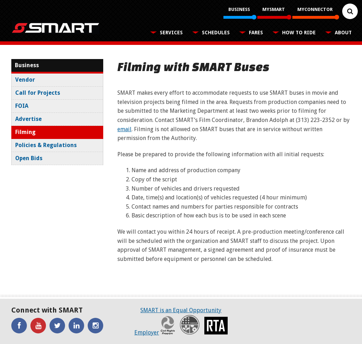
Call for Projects (37, 92)
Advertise (28, 119)
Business (239, 9)
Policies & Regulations (46, 145)
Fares (256, 32)
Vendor (25, 79)
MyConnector (315, 9)
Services (171, 32)
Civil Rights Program (167, 324)
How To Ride (299, 32)
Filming (25, 132)
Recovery (189, 324)
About (343, 32)
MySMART (273, 9)
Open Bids (28, 158)
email (124, 129)
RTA (216, 325)
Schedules (216, 32)
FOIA (21, 106)
